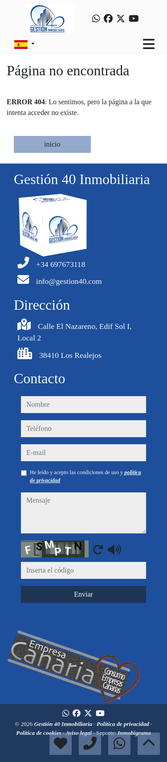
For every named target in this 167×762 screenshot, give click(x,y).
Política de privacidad (124, 724)
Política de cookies (39, 732)
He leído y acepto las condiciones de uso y (85, 476)
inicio (52, 144)
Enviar (83, 594)
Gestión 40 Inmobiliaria (64, 724)
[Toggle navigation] (149, 44)
